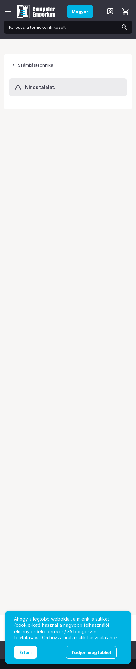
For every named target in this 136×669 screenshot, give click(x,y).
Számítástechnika (35, 65)
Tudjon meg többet (91, 652)
